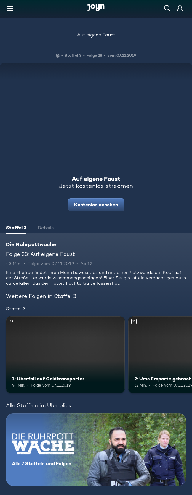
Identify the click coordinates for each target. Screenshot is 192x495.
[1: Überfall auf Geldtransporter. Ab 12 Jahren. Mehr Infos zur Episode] (65, 354)
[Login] (180, 8)
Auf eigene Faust (96, 35)
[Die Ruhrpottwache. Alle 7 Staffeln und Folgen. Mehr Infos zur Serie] (96, 449)
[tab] (16, 228)
